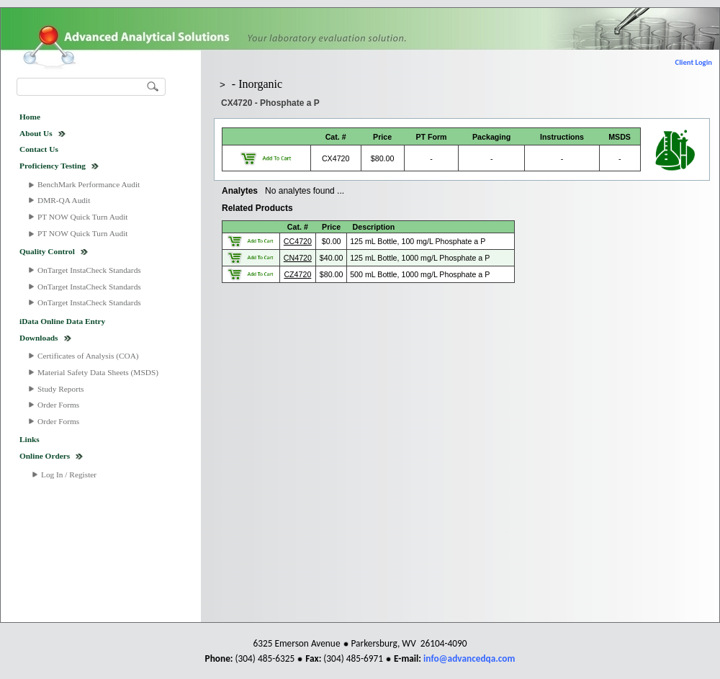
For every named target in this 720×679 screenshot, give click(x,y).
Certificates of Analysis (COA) (88, 355)
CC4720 (298, 241)
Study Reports (60, 389)
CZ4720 (297, 274)
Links (29, 439)
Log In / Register (68, 474)
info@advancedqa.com (469, 658)
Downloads (38, 337)
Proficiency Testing (52, 165)
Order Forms (58, 404)
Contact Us (38, 149)
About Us (36, 133)
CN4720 (298, 257)
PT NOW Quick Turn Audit (82, 216)
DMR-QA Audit (63, 200)
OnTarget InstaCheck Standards (89, 270)
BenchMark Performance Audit (88, 184)
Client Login (693, 62)
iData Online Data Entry (62, 321)
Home (29, 116)
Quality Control (47, 251)
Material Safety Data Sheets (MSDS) (97, 372)
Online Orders (44, 455)
